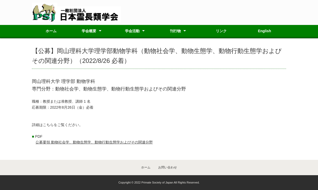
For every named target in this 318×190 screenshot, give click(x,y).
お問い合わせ (167, 167)
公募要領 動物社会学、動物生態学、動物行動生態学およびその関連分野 (94, 142)
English (264, 31)
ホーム (51, 31)
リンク (221, 31)
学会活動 (132, 31)
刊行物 (175, 31)
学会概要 (89, 31)
